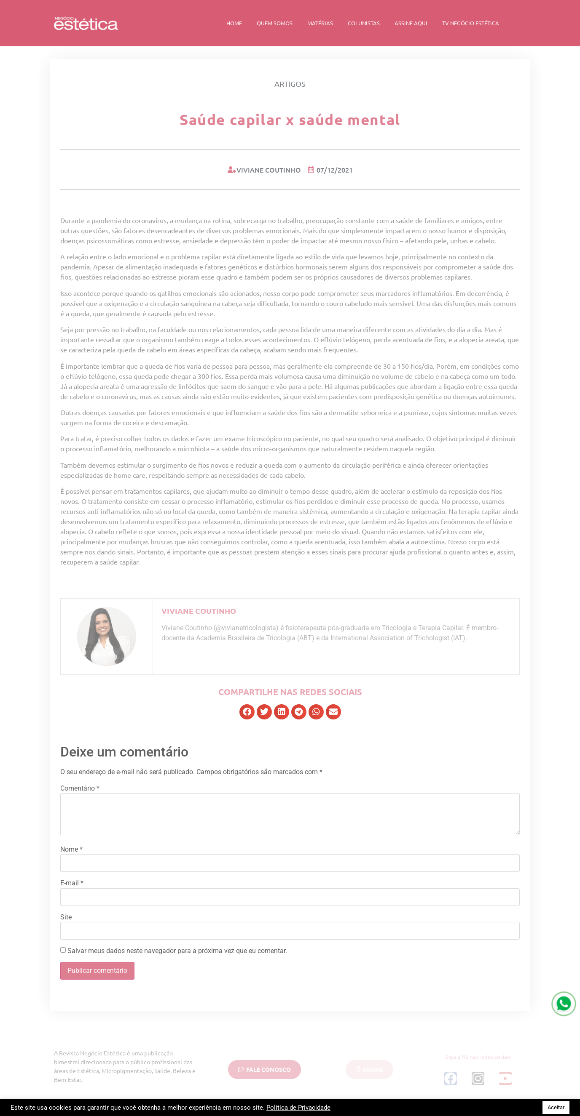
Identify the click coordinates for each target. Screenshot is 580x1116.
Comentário (79, 788)
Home (234, 23)
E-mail (71, 883)
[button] (247, 711)
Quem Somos (275, 23)
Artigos (290, 83)
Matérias (320, 23)
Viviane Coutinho (198, 610)
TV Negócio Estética (470, 23)
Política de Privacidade (298, 1107)
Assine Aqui (411, 23)
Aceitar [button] (556, 1107)
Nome (71, 849)
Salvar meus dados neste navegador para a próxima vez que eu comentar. (177, 951)
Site (66, 917)
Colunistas (364, 23)
